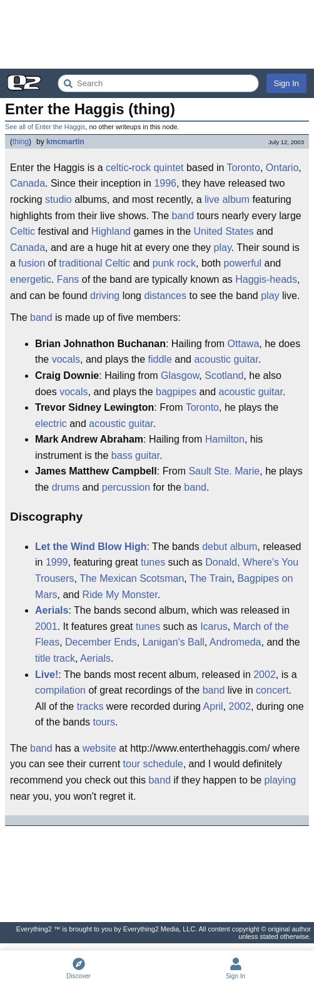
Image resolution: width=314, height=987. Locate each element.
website (99, 748)
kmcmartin (65, 141)
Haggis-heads (266, 279)
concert (272, 690)
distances (165, 295)
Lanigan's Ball (174, 642)
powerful (242, 263)
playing (280, 780)
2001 (46, 626)
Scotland (224, 375)
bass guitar (135, 455)
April (213, 706)
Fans (68, 279)
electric (51, 423)
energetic (30, 279)
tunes (153, 562)
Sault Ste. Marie (224, 471)
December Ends (101, 642)
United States (224, 231)
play (222, 247)
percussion (126, 487)
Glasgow (180, 375)
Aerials (51, 610)
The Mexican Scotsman (131, 578)
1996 (165, 183)
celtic (117, 167)
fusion (31, 263)
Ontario (282, 167)
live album (227, 199)
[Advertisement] (157, 34)
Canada (27, 183)
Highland (111, 231)
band (182, 215)
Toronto (243, 167)
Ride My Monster (120, 594)
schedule (163, 764)
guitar (140, 423)
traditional (80, 263)
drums (65, 487)
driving (104, 295)
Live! (46, 674)
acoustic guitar (226, 359)
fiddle (160, 359)
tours (104, 722)
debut (214, 546)
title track (55, 658)
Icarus (214, 626)
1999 (57, 562)
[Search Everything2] (158, 83)
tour (132, 764)
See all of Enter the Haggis (45, 126)
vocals (66, 359)
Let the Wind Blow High (91, 546)
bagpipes (176, 391)
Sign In (286, 83)
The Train (211, 578)
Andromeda (235, 642)
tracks (90, 706)
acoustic (107, 423)
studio (58, 199)
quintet (168, 167)
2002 (264, 674)
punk (164, 263)
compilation (60, 690)
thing (21, 141)
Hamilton (225, 439)
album (244, 546)
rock (141, 167)
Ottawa (244, 343)
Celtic (22, 231)
